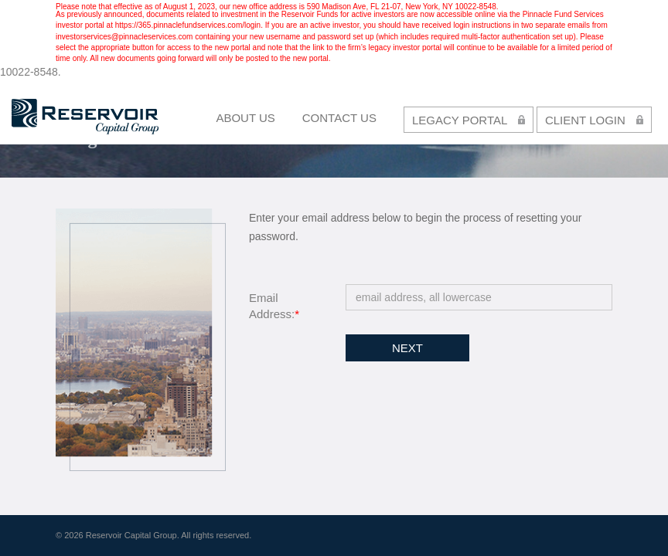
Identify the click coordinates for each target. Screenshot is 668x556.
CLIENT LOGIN (594, 119)
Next (407, 347)
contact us (339, 117)
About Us (245, 117)
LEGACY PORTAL (468, 119)
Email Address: (274, 305)
